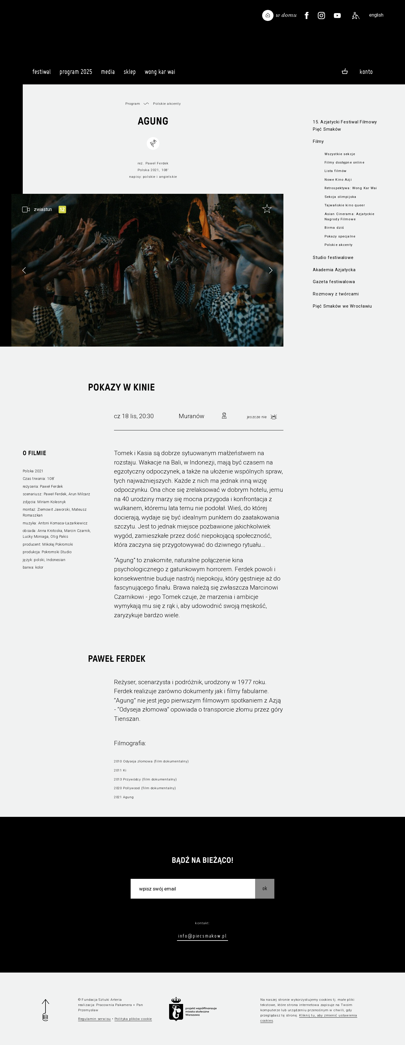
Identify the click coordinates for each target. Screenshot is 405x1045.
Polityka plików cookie (133, 1019)
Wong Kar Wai (160, 74)
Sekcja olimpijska (340, 197)
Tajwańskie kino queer (345, 205)
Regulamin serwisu (94, 1019)
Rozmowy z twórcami (336, 294)
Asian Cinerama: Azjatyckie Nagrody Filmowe (349, 216)
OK (264, 888)
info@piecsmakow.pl (202, 936)
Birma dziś (334, 228)
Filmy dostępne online (344, 162)
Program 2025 (75, 74)
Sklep (130, 74)
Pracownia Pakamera (114, 1005)
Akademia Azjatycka (334, 269)
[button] (271, 270)
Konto (366, 72)
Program (133, 104)
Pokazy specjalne (340, 236)
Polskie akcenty (339, 245)
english (376, 15)
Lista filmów (336, 171)
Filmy (318, 141)
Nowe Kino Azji (338, 180)
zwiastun (43, 209)
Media (108, 74)
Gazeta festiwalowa (334, 281)
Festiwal (41, 74)
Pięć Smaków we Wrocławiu (342, 306)
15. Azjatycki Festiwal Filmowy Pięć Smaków (345, 125)
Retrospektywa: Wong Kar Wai (351, 188)
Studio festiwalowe (333, 257)
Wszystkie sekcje (340, 154)
